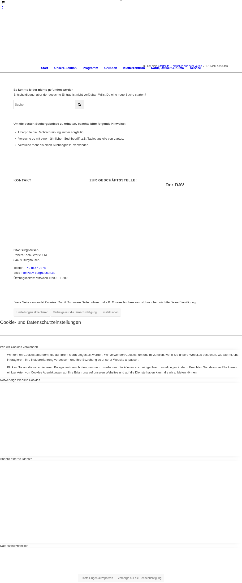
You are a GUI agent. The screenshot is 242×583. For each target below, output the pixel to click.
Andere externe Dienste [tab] (16, 459)
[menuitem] (44, 68)
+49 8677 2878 (35, 268)
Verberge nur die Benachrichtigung (75, 312)
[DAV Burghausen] (121, 38)
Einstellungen (109, 312)
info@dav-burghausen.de (38, 272)
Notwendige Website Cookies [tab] (20, 380)
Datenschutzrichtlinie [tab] (14, 546)
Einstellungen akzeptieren (32, 312)
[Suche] (48, 104)
